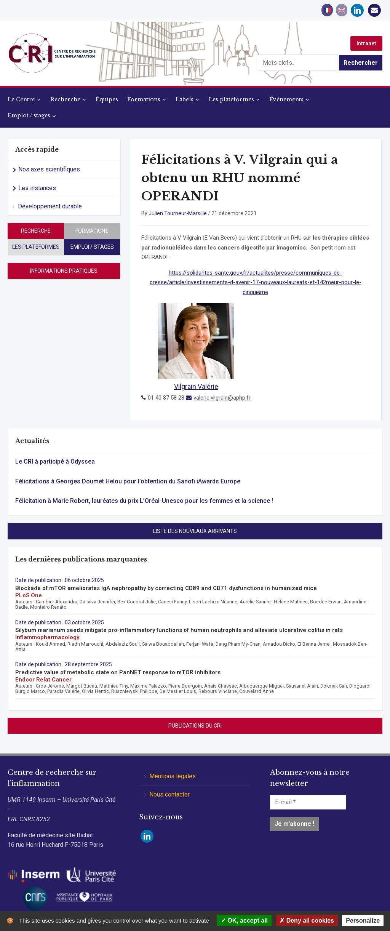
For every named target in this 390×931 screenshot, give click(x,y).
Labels (184, 99)
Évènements (286, 99)
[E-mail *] (308, 802)
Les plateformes (231, 99)
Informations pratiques (64, 271)
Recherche (65, 99)
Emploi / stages (29, 115)
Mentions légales (172, 776)
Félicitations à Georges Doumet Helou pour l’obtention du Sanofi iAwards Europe (127, 481)
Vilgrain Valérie (196, 386)
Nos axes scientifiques (49, 169)
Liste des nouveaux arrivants (195, 531)
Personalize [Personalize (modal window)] (363, 920)
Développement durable (50, 206)
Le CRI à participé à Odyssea (55, 461)
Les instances (37, 188)
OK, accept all (244, 920)
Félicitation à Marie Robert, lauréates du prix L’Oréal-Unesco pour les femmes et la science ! (144, 500)
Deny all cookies (307, 920)
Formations (143, 99)
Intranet (366, 43)
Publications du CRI (195, 726)
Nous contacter (169, 794)
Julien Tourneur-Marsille (178, 213)
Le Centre (21, 99)
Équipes (107, 99)
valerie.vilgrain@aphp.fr (222, 397)
